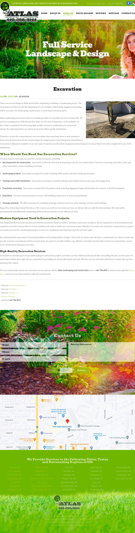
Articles (113, 13)
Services (68, 13)
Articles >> (13, 293)
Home (44, 13)
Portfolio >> (14, 289)
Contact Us (128, 13)
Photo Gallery (84, 13)
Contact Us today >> (9, 296)
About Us (55, 13)
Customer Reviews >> (18, 285)
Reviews (101, 13)
